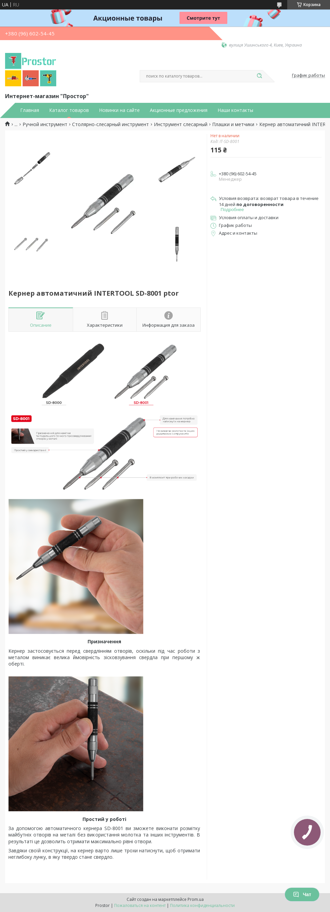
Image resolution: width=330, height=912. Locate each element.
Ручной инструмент (45, 124)
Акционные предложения (178, 110)
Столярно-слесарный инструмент (110, 124)
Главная (29, 110)
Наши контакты (235, 110)
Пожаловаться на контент (140, 905)
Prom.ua (196, 899)
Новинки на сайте (119, 110)
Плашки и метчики (233, 124)
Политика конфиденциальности (202, 905)
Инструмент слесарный (180, 124)
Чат (302, 894)
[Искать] (259, 76)
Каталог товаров (69, 110)
